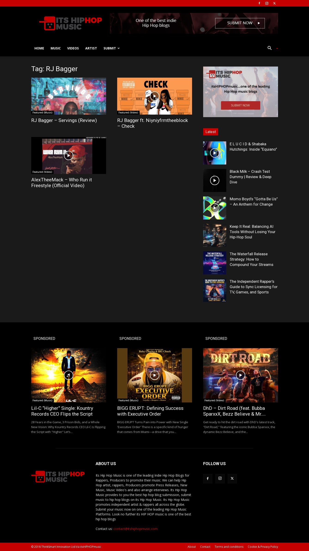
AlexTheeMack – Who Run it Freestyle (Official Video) (61, 182)
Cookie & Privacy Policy (263, 547)
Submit (112, 48)
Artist (91, 48)
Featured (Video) (128, 112)
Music (56, 48)
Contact (205, 547)
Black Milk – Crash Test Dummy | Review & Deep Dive (250, 176)
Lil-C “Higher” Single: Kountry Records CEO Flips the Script (62, 411)
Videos (73, 48)
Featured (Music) (42, 112)
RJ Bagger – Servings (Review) (64, 120)
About (192, 547)
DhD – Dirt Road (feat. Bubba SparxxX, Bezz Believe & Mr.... (234, 411)
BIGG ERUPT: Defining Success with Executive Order (150, 411)
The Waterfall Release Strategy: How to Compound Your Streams (251, 259)
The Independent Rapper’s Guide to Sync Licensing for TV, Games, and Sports (254, 286)
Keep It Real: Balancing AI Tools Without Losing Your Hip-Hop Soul (252, 231)
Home (39, 48)
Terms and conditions (229, 547)
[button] (271, 48)
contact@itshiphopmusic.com (135, 529)
